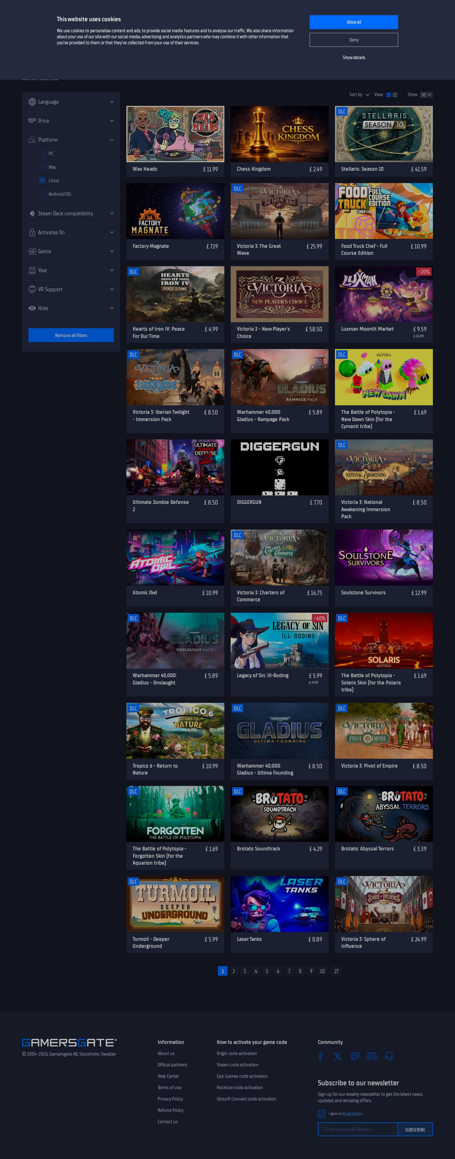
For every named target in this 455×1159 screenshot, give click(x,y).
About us (166, 1053)
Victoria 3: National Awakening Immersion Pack (365, 509)
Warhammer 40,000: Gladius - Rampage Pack (263, 415)
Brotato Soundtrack (258, 848)
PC (51, 153)
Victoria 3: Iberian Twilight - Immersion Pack (161, 415)
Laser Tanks (249, 938)
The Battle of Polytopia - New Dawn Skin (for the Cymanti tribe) (368, 419)
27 (336, 971)
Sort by (355, 95)
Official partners (172, 1065)
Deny (354, 40)
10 (322, 971)
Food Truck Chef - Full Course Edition (364, 249)
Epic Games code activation (242, 1076)
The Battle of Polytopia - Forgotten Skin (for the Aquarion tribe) (159, 855)
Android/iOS (60, 194)
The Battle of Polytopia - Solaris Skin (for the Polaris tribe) (371, 682)
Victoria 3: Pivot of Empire (369, 765)
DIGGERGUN (249, 502)
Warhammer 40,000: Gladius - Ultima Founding (265, 769)
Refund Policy (171, 1110)
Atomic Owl (145, 592)
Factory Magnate (151, 245)
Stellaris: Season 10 (362, 168)
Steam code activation (237, 1065)
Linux (54, 180)
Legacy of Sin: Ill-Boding (262, 675)
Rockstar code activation (240, 1087)
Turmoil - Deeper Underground (151, 942)
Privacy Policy (170, 1099)
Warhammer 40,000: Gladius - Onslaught (155, 679)
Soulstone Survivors (363, 592)
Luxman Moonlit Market (367, 328)
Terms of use (169, 1087)
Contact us (168, 1122)
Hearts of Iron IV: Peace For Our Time (159, 332)
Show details (354, 58)
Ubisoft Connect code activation (246, 1099)
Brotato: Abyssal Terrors (367, 848)
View (378, 95)
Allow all (354, 22)
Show (412, 95)
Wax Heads (145, 168)
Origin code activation (237, 1053)
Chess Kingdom (254, 168)
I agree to (346, 1113)
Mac (52, 167)
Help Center (168, 1076)
